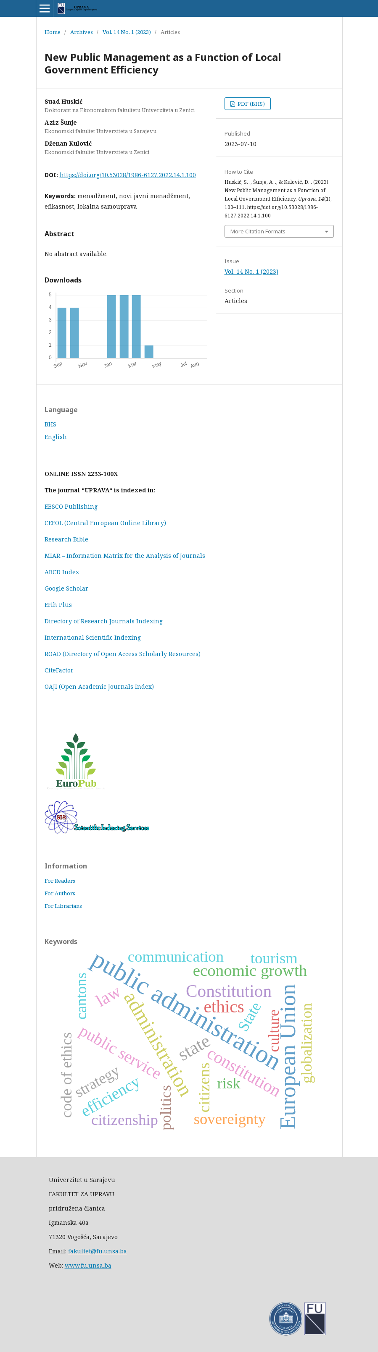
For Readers (60, 880)
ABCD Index (63, 572)
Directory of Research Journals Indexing (104, 621)
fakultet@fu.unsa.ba (97, 1251)
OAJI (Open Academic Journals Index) (99, 686)
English (56, 437)
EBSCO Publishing (71, 506)
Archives (81, 32)
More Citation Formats (257, 231)
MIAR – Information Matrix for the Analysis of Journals (125, 556)
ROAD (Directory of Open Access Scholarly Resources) (123, 654)
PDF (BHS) (250, 103)
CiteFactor (59, 670)
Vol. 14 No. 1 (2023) (127, 32)
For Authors (60, 893)
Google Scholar (66, 588)
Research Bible (66, 539)
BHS (50, 424)
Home (53, 32)
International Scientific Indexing (93, 637)
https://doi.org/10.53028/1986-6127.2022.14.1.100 (128, 175)
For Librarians (63, 906)
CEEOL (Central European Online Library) (105, 523)
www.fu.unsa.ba (88, 1265)
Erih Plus (58, 605)
